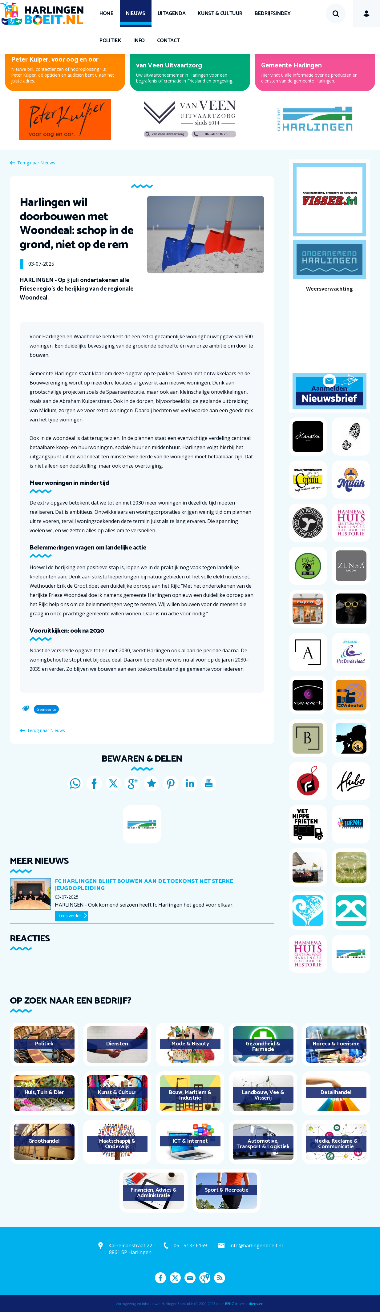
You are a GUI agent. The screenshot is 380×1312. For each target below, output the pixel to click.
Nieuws (135, 13)
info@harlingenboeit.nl (256, 1245)
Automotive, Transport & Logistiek (262, 1144)
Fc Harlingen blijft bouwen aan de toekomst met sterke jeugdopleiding (144, 885)
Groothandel (43, 1141)
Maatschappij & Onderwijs (117, 1144)
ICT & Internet (190, 1141)
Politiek (110, 40)
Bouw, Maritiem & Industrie (190, 1095)
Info (139, 40)
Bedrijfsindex (272, 13)
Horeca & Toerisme (336, 1043)
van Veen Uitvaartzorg (169, 65)
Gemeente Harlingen (291, 65)
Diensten (117, 1043)
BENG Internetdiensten (244, 1303)
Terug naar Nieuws (36, 163)
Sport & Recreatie (227, 1190)
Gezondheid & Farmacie (263, 1046)
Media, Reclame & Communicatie (336, 1144)
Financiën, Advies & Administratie (153, 1192)
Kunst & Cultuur (220, 13)
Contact (168, 40)
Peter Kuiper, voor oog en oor (55, 59)
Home (106, 13)
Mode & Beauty (190, 1043)
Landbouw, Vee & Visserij (263, 1095)
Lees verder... (71, 916)
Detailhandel (335, 1092)
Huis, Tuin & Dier (44, 1092)
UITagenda (172, 13)
